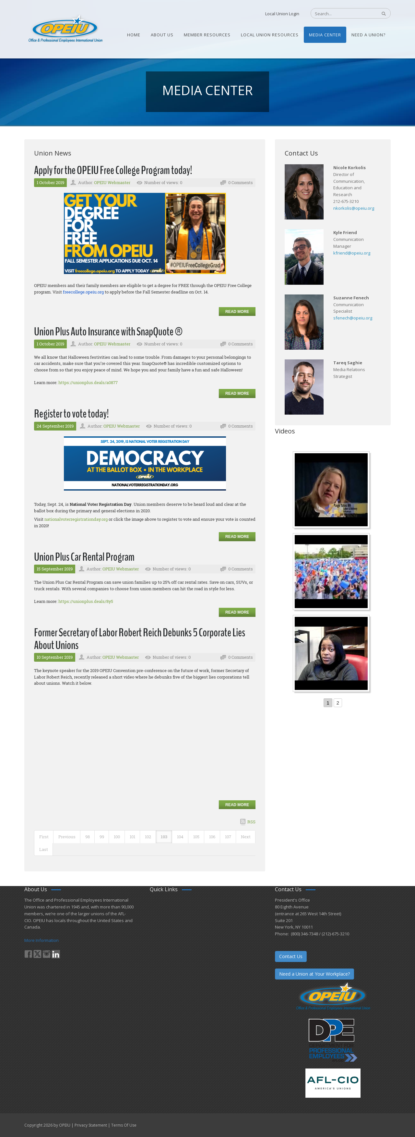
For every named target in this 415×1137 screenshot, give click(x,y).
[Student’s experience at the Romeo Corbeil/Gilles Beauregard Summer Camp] (332, 572)
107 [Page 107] (228, 837)
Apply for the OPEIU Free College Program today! (113, 170)
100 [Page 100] (117, 837)
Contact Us (290, 956)
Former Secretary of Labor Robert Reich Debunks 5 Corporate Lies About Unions (139, 639)
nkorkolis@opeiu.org (353, 208)
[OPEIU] (65, 28)
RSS (251, 822)
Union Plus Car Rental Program (84, 557)
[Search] (340, 14)
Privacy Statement (91, 1125)
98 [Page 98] (87, 837)
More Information (41, 940)
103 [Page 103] (164, 837)
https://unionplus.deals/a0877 (88, 382)
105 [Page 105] (196, 837)
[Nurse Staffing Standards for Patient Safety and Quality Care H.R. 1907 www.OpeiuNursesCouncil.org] (332, 490)
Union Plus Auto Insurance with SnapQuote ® (108, 331)
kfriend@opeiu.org (351, 253)
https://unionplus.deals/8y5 (85, 601)
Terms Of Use (123, 1125)
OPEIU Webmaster (112, 182)
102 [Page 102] (148, 837)
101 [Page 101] (132, 837)
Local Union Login (282, 14)
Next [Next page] (246, 837)
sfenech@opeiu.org (352, 318)
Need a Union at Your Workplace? (314, 974)
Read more (237, 311)
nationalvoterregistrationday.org (76, 519)
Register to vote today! (71, 413)
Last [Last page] (43, 849)
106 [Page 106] (212, 837)
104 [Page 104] (180, 837)
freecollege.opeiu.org (83, 292)
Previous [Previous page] (67, 837)
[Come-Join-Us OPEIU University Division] (332, 654)
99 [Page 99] (102, 837)
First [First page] (44, 837)
